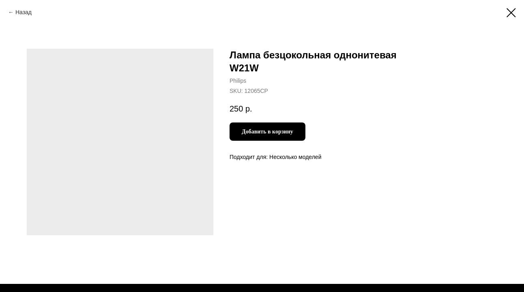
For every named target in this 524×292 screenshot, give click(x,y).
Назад (23, 12)
